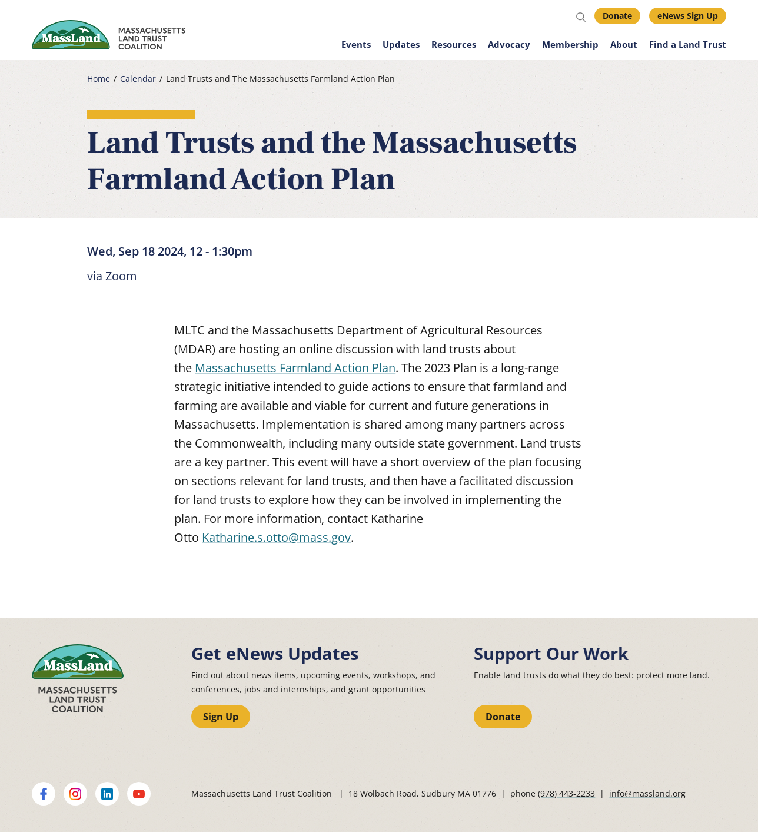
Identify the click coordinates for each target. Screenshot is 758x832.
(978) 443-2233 (566, 793)
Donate (617, 15)
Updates (401, 44)
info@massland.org (647, 793)
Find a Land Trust (687, 44)
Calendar (138, 79)
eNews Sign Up (687, 15)
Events (356, 44)
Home (98, 79)
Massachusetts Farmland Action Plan (295, 368)
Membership (570, 44)
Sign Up (220, 716)
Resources (453, 44)
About (623, 44)
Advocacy (509, 44)
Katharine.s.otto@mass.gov (276, 537)
